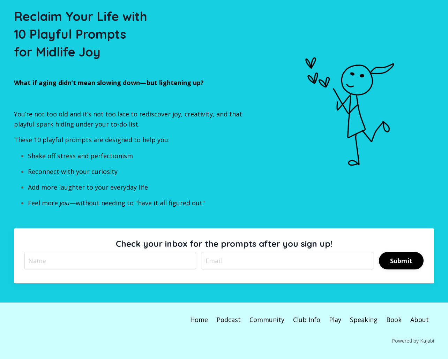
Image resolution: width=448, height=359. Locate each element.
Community (266, 319)
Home (199, 319)
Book (394, 319)
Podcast (229, 319)
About (419, 319)
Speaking (364, 319)
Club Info (306, 319)
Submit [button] (401, 261)
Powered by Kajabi (413, 340)
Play (335, 319)
